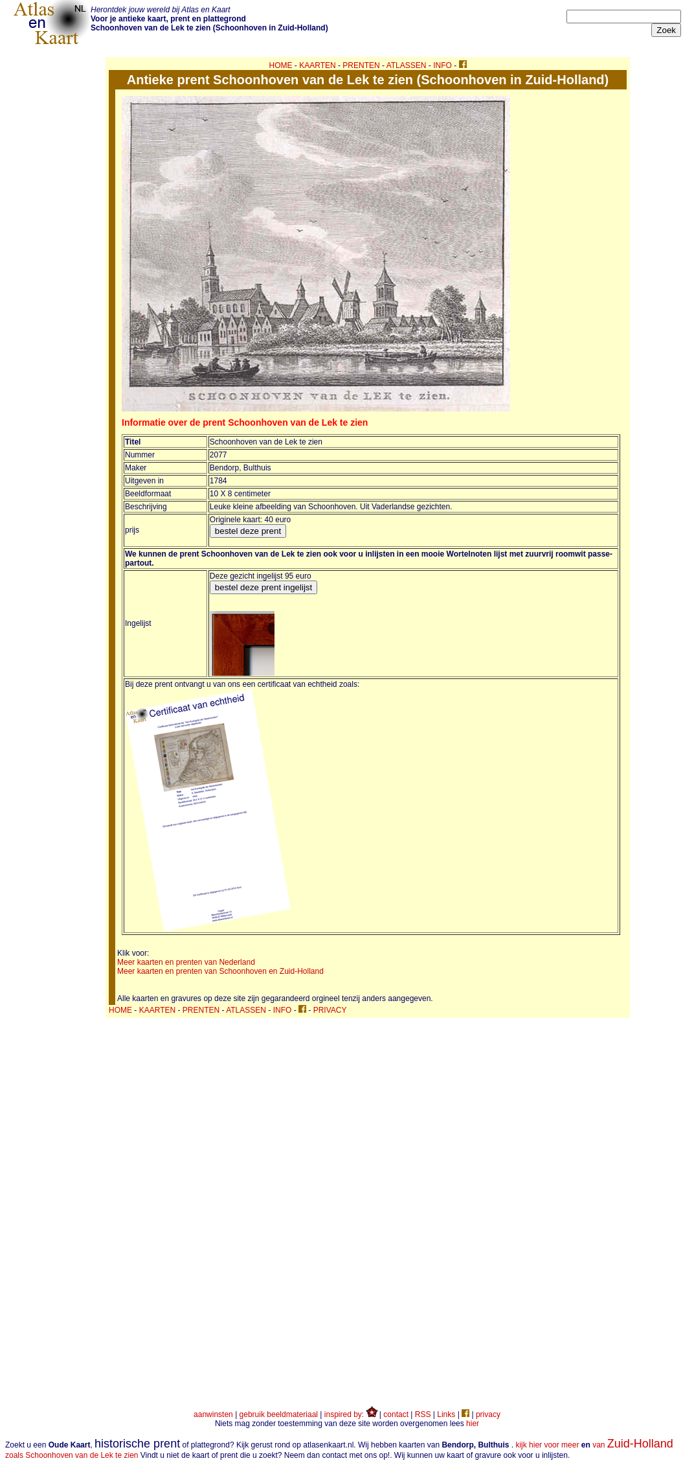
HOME (281, 65)
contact (396, 1414)
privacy (488, 1414)
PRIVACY (330, 1010)
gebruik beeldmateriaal (279, 1414)
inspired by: (350, 1414)
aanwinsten (213, 1414)
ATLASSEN (406, 65)
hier (472, 1423)
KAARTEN (317, 65)
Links (446, 1414)
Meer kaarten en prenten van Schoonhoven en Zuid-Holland (220, 971)
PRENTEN (360, 65)
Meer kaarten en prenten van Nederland (186, 962)
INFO (442, 65)
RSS (423, 1414)
